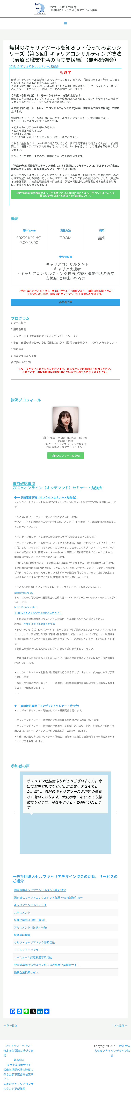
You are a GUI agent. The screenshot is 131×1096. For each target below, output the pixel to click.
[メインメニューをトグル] (65, 23)
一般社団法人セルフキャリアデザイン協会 (112, 1050)
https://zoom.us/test (25, 607)
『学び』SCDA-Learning (62, 6)
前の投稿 (10, 1025)
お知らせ (31, 66)
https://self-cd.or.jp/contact (39, 623)
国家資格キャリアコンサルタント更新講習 (40, 890)
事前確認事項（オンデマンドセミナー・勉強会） (50, 706)
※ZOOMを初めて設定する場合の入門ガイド (38, 613)
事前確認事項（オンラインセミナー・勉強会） (49, 497)
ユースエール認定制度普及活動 (33, 957)
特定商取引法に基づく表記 (18, 1052)
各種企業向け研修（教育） (30, 920)
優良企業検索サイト (26, 972)
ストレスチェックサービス (30, 950)
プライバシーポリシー (19, 1046)
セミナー (43, 66)
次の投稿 (120, 1025)
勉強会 (54, 66)
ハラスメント (22, 912)
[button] (65, 497)
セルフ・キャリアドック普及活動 (34, 942)
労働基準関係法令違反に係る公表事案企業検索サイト (46, 965)
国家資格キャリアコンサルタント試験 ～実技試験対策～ (48, 897)
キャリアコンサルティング (30, 905)
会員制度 (18, 1060)
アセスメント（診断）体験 (30, 927)
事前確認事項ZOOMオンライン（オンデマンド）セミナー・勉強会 (58, 485)
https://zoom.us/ (23, 592)
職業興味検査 (22, 935)
